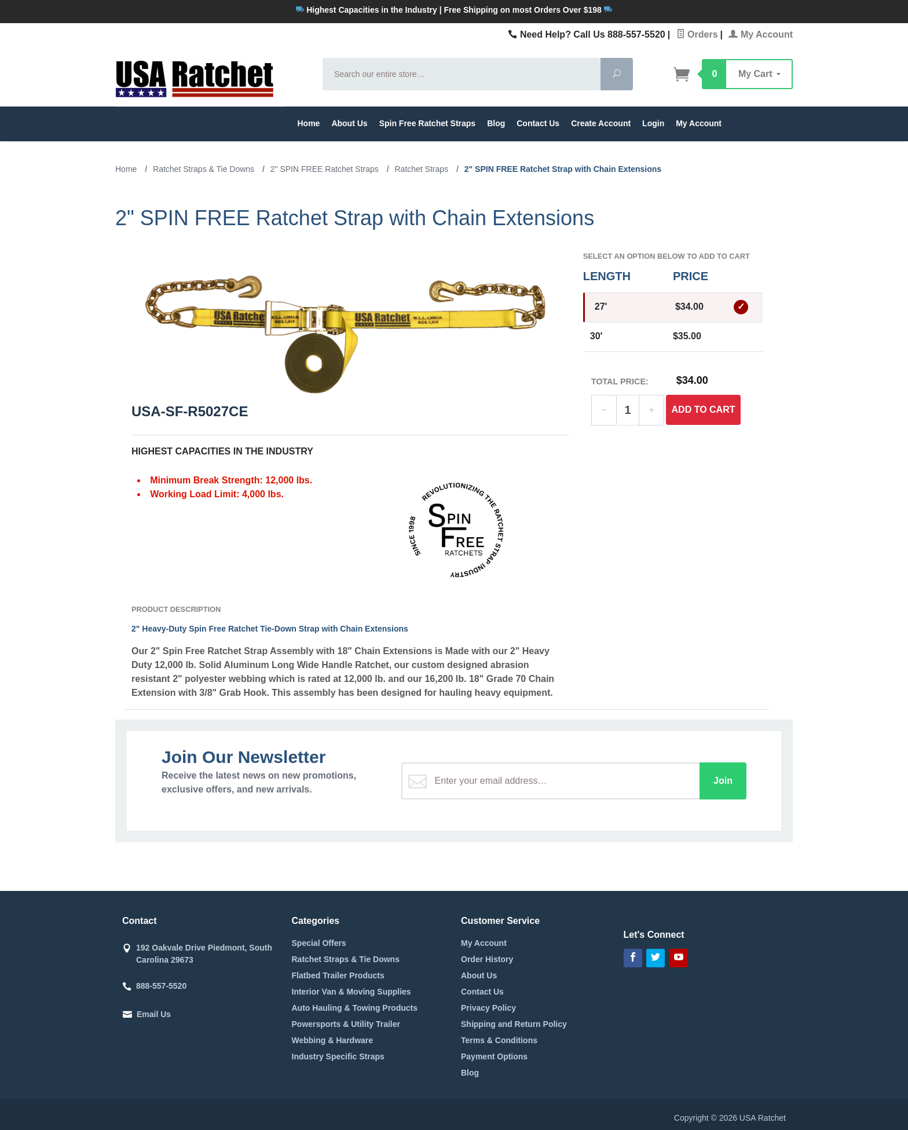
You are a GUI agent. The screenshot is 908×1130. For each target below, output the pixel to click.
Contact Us (538, 123)
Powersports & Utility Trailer (346, 1024)
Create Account (601, 123)
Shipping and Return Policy (514, 1024)
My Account (760, 34)
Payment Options (494, 1056)
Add (703, 410)
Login (653, 123)
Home (309, 123)
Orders (697, 34)
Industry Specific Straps (338, 1056)
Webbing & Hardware (333, 1040)
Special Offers (319, 943)
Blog (496, 123)
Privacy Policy (488, 1007)
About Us (349, 123)
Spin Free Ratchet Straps (427, 123)
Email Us (154, 1014)
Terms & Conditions (499, 1040)
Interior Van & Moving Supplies (351, 991)
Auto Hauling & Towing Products (355, 1007)
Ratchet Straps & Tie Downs (346, 959)
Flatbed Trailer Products (338, 975)
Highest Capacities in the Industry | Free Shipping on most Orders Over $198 (454, 9)
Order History (487, 959)
